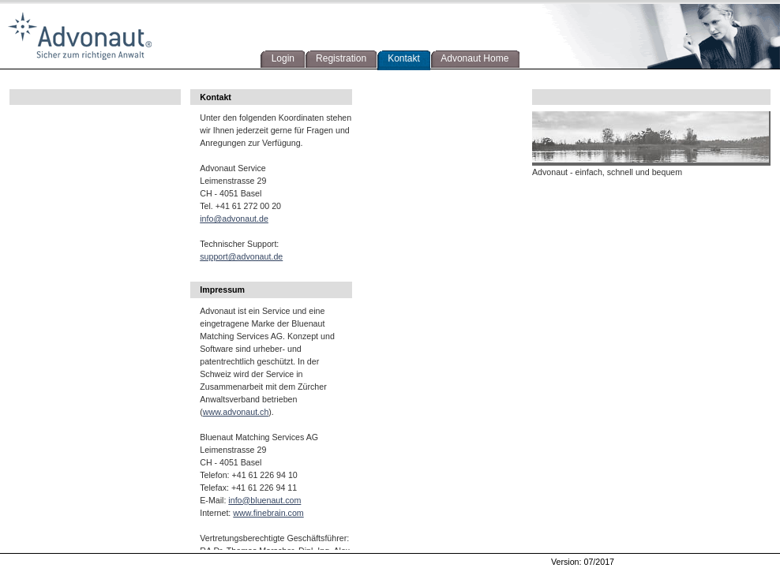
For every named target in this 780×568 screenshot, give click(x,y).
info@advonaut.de (234, 218)
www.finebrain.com (268, 513)
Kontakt (401, 58)
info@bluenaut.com (264, 500)
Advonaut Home (472, 58)
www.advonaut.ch (236, 412)
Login (280, 58)
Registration (339, 58)
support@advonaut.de (241, 256)
